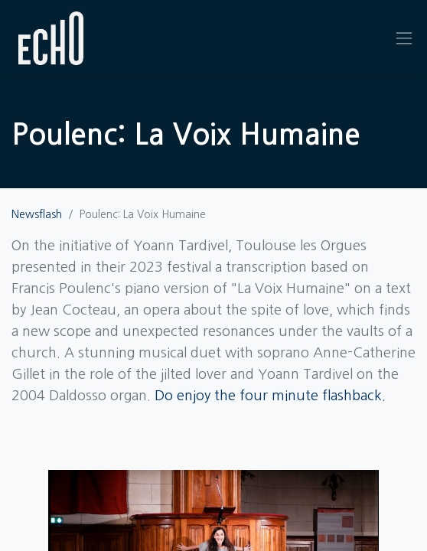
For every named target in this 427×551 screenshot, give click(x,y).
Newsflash (36, 214)
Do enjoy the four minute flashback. (270, 396)
